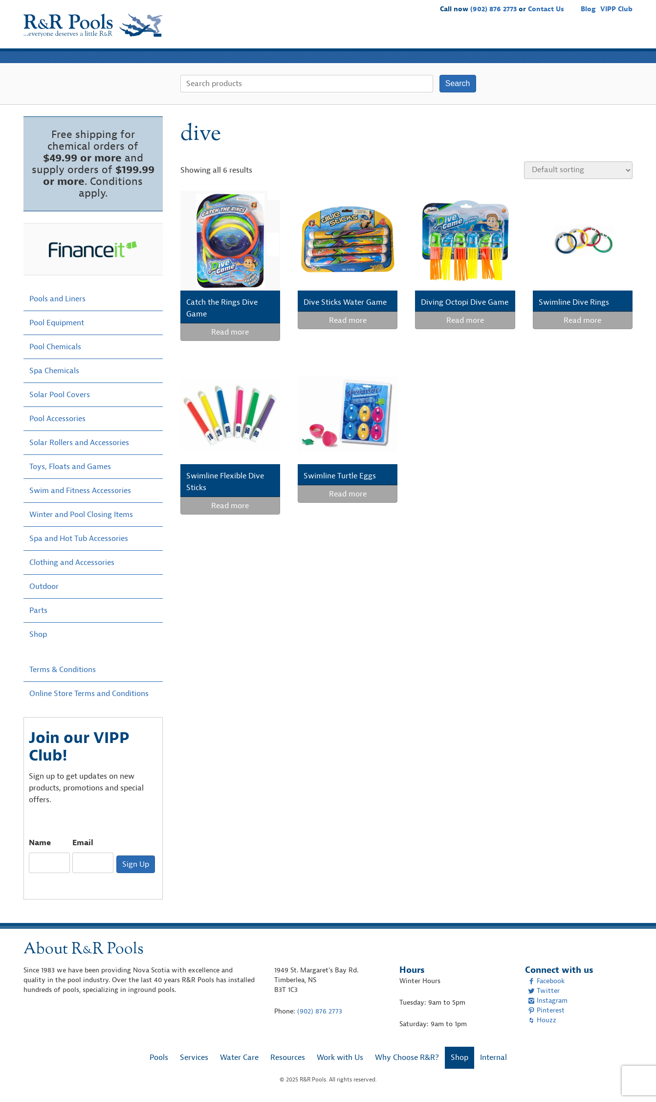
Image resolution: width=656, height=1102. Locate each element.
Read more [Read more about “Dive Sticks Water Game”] (348, 320)
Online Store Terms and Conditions (89, 693)
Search (457, 83)
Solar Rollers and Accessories (79, 443)
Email (82, 843)
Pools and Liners (57, 299)
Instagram (548, 1000)
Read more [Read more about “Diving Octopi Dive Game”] (465, 320)
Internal (493, 1057)
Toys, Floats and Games (70, 467)
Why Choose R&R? (565, 34)
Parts (38, 610)
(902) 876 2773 (493, 9)
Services (352, 34)
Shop (618, 34)
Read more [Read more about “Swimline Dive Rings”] (582, 320)
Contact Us (546, 9)
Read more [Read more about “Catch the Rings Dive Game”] (230, 332)
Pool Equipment (56, 323)
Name (40, 843)
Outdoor (44, 586)
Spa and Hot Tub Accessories (78, 538)
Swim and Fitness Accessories (80, 490)
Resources (446, 34)
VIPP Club (616, 9)
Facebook (546, 981)
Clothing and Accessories (71, 562)
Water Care (397, 34)
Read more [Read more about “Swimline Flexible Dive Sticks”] (230, 506)
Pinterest (546, 1010)
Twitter (544, 991)
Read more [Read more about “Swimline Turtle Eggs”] (348, 494)
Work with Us (498, 34)
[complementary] (634, 1080)
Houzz (542, 1020)
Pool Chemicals (55, 347)
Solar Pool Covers (59, 395)
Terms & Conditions (62, 670)
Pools (317, 34)
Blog (588, 9)
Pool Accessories (57, 419)
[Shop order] (578, 170)
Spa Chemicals (54, 371)
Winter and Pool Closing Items (81, 514)
